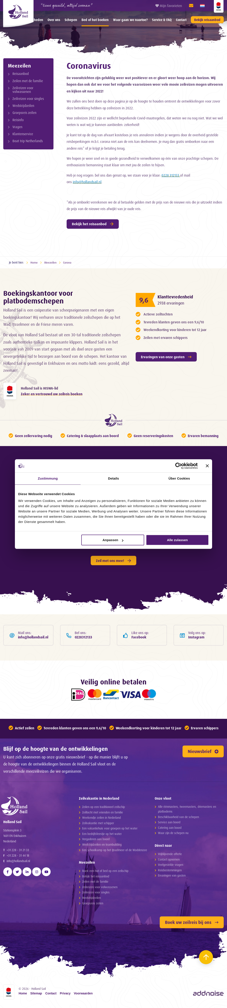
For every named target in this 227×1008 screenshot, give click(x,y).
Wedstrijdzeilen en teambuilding (102, 846)
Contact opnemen (169, 860)
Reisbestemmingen (170, 871)
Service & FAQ (162, 20)
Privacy (65, 994)
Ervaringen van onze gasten (166, 357)
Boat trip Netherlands (27, 141)
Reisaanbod (20, 74)
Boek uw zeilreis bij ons (191, 923)
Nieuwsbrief (203, 752)
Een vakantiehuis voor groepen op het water (109, 829)
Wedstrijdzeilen (23, 106)
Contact (181, 20)
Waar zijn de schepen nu (173, 834)
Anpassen (113, 540)
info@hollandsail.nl (87, 182)
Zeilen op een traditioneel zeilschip (103, 808)
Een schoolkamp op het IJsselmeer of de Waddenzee (114, 851)
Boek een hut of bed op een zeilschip (105, 872)
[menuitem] (53, 19)
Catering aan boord (169, 829)
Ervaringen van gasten (172, 877)
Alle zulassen (177, 540)
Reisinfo (18, 120)
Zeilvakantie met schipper (98, 824)
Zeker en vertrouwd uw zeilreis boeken (51, 394)
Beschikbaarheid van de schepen (178, 818)
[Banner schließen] (207, 465)
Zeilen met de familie (27, 81)
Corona (68, 262)
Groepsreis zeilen (24, 113)
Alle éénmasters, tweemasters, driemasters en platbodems (187, 810)
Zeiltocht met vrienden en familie (102, 813)
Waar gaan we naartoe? (130, 20)
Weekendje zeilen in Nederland (101, 819)
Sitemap (36, 994)
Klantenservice (22, 134)
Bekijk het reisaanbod (93, 224)
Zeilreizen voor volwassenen (22, 90)
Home (34, 262)
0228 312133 (170, 175)
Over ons (54, 20)
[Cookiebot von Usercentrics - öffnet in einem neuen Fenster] (178, 465)
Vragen (17, 127)
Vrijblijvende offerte (170, 855)
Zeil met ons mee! (113, 561)
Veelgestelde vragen (170, 866)
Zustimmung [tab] (48, 478)
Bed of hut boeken (95, 20)
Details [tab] (113, 478)
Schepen (71, 20)
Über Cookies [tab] (179, 478)
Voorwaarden (83, 994)
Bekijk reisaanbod (207, 20)
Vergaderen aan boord (96, 840)
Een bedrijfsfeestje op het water (102, 835)
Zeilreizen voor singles (28, 99)
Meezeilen (19, 65)
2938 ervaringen (172, 303)
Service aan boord (169, 823)
